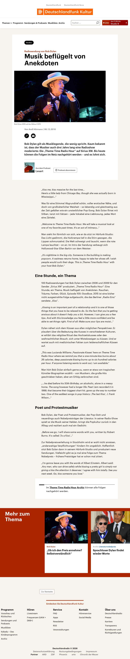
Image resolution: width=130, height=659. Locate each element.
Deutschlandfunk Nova (74, 5)
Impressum (91, 651)
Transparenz (111, 625)
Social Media (85, 617)
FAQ (55, 613)
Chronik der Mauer (89, 654)
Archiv (62, 23)
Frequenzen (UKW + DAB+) (36, 619)
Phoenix (63, 654)
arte (74, 654)
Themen (6, 23)
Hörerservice (85, 613)
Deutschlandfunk (53, 5)
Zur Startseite (49, 592)
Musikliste (53, 23)
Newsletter (58, 621)
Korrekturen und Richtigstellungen (113, 631)
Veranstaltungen (61, 629)
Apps (55, 617)
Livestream (32, 613)
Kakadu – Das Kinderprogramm (9, 633)
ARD (44, 654)
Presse (108, 617)
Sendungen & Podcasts (35, 23)
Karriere (108, 621)
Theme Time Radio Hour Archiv (67, 487)
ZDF (53, 654)
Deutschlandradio (113, 613)
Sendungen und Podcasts (9, 622)
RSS (55, 625)
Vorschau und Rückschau (7, 615)
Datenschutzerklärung (44, 651)
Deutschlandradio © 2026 (65, 648)
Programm (18, 23)
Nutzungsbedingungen (70, 651)
